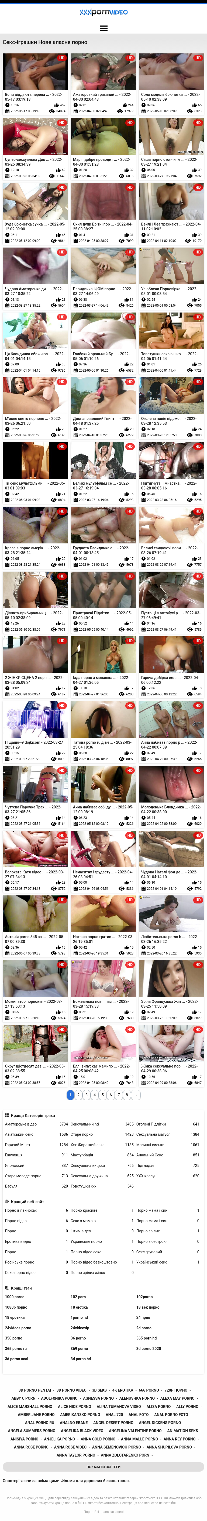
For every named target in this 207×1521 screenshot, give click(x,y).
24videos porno (18, 1328)
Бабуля (36, 1186)
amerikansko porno (80, 1415)
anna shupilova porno (169, 1447)
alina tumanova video (119, 1406)
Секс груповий (167, 1252)
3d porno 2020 (148, 1348)
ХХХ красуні (167, 1176)
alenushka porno (137, 1398)
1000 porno (14, 1297)
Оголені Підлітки (167, 1124)
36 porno (78, 1338)
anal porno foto (171, 1415)
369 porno (79, 1348)
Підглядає (167, 1165)
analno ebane (74, 1423)
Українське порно (102, 1241)
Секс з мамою (102, 1221)
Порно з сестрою (167, 1241)
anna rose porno (31, 1447)
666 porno (149, 1390)
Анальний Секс (167, 1155)
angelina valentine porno (135, 1431)
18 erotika (79, 1307)
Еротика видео (36, 1241)
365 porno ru (16, 1348)
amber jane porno (36, 1415)
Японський (36, 1165)
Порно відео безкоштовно (102, 1262)
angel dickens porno (160, 1423)
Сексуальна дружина (102, 1176)
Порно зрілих (167, 1231)
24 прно (143, 1317)
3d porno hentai (35, 1390)
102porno (144, 1297)
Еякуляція (36, 1155)
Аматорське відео (36, 1124)
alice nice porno (74, 1406)
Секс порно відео (36, 1272)
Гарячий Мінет (36, 1145)
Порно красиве (102, 1210)
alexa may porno (177, 1398)
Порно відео (36, 1221)
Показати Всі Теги (103, 1467)
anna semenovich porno (116, 1447)
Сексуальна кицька (102, 1165)
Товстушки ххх (102, 1186)
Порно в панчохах (36, 1210)
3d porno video (72, 1390)
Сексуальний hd (102, 1124)
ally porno (187, 1406)
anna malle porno (139, 1439)
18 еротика (15, 1317)
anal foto (139, 1415)
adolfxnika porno (59, 1398)
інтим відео (102, 1231)
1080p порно (16, 1307)
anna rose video (70, 1447)
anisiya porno (25, 1439)
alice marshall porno (30, 1406)
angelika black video (82, 1431)
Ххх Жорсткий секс (102, 1145)
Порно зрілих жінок (102, 1272)
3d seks (99, 1390)
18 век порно (148, 1307)
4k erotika (122, 1390)
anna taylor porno (76, 1455)
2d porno (143, 1328)
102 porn (78, 1297)
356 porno (13, 1338)
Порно (36, 1231)
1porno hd (79, 1317)
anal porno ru (39, 1423)
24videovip (80, 1328)
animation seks (182, 1431)
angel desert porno (113, 1423)
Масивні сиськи (167, 1145)
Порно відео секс (102, 1252)
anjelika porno (59, 1439)
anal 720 (114, 1415)
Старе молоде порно (36, 1176)
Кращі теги (21, 1288)
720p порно (175, 1390)
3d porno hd (81, 1359)
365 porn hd (146, 1338)
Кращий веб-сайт (27, 1201)
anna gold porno (98, 1439)
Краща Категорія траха (33, 1115)
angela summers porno (32, 1431)
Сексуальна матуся (167, 1134)
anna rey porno (179, 1439)
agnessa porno (98, 1398)
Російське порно (36, 1262)
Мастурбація (102, 1155)
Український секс (167, 1262)
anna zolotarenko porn (125, 1455)
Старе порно (102, 1134)
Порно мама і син (167, 1210)
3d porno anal (16, 1359)
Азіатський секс (36, 1134)
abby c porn (23, 1398)
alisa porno (159, 1406)
